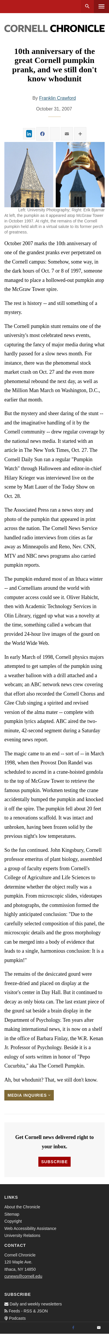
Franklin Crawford (57, 98)
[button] (54, 174)
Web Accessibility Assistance (30, 1228)
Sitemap (11, 1214)
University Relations (22, 1235)
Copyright (13, 1221)
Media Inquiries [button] (29, 1095)
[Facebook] (73, 1328)
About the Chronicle (22, 1207)
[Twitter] (86, 1328)
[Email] (99, 1328)
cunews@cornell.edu (23, 1276)
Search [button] (87, 6)
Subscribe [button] (54, 1161)
